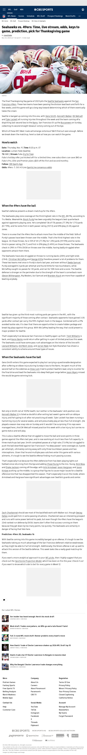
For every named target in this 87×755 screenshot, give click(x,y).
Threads (34, 722)
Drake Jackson (12, 467)
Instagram (35, 713)
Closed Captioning (66, 695)
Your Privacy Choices (67, 691)
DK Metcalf (77, 116)
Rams (35, 122)
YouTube (34, 707)
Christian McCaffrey (17, 259)
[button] (80, 16)
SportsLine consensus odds (39, 167)
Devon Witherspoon (11, 275)
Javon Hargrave (64, 467)
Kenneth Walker (64, 116)
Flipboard (35, 725)
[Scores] (21, 16)
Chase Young (53, 464)
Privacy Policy (64, 685)
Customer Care (9, 710)
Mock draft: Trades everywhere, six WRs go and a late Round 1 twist (39, 626)
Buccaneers (66, 122)
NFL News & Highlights (39, 21)
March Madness (9, 695)
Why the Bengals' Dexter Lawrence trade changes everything (36, 665)
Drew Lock (35, 369)
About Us (34, 682)
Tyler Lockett (12, 119)
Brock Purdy (28, 219)
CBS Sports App (16, 164)
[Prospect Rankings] (55, 16)
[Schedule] (30, 16)
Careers (34, 685)
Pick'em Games (9, 682)
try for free (28, 154)
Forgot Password (66, 716)
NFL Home (5, 21)
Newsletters (64, 710)
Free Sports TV (9, 688)
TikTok (33, 710)
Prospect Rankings (24, 21)
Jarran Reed (43, 346)
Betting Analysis (9, 691)
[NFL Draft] (41, 16)
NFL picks (50, 557)
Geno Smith (50, 116)
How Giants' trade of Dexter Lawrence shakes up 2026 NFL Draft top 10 (40, 645)
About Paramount (38, 688)
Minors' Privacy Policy (68, 688)
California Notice (66, 698)
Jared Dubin (8, 35)
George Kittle (37, 259)
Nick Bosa (80, 464)
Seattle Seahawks (56, 101)
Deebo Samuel (74, 262)
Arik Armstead (50, 467)
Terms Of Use (64, 682)
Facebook (35, 716)
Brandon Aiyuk (54, 275)
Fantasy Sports (9, 685)
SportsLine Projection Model (28, 561)
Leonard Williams (10, 346)
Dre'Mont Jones (26, 346)
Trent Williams (73, 336)
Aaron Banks (17, 339)
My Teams (63, 713)
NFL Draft (13, 21)
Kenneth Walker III (10, 414)
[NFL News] (11, 16)
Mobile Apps (8, 698)
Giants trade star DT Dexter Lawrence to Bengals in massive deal (38, 655)
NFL (63, 216)
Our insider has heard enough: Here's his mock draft (32, 617)
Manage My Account (67, 707)
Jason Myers (72, 372)
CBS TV (34, 695)
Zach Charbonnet (10, 512)
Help (4, 707)
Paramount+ (36, 691)
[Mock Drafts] (70, 16)
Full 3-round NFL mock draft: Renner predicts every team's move (37, 636)
